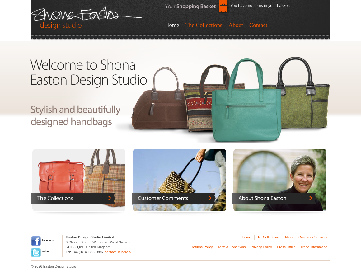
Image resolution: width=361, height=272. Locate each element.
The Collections (204, 25)
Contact (258, 25)
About (235, 25)
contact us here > (118, 252)
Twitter (40, 251)
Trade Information (314, 247)
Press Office (286, 247)
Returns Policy (202, 247)
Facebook (42, 240)
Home (172, 25)
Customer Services (312, 237)
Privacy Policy (261, 247)
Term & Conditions (232, 247)
